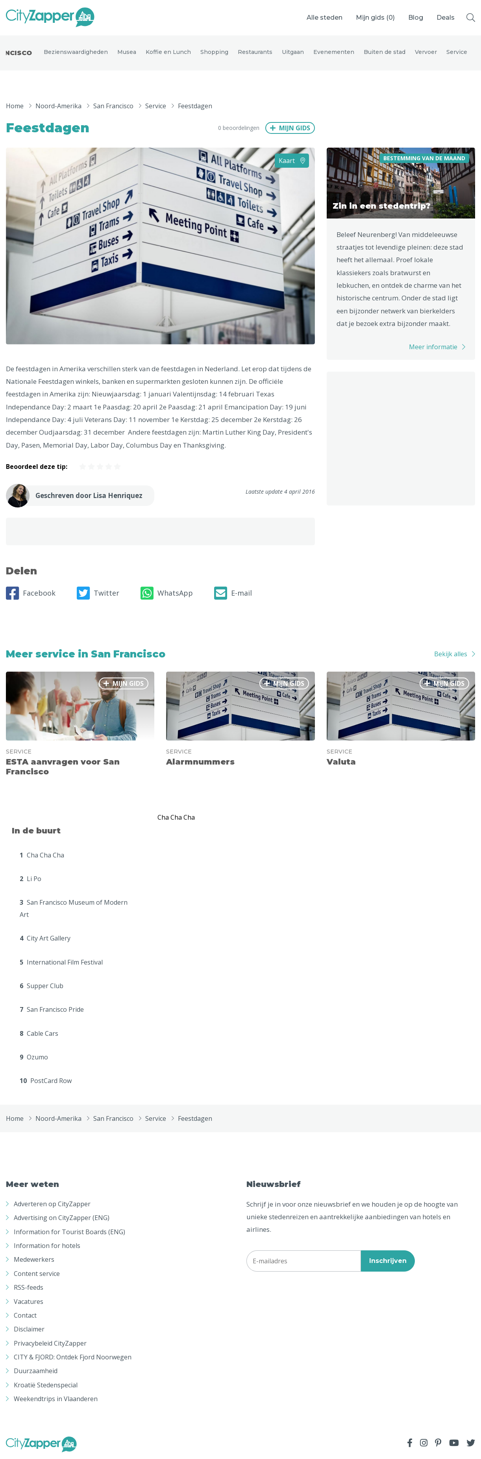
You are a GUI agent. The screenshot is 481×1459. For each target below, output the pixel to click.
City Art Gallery (45, 938)
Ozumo (34, 1057)
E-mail (233, 593)
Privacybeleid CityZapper (50, 1343)
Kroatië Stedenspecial (46, 1385)
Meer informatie (433, 347)
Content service (37, 1273)
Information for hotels (47, 1245)
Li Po (30, 878)
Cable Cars (39, 1033)
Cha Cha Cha (42, 855)
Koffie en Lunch (168, 52)
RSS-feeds (28, 1287)
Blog (415, 17)
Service (456, 52)
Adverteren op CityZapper (52, 1204)
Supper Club (41, 985)
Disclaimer (29, 1329)
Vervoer (426, 52)
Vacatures (28, 1301)
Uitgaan (293, 52)
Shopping (214, 52)
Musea (126, 52)
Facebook (31, 593)
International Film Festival (61, 962)
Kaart (292, 160)
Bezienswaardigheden (76, 52)
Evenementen (333, 52)
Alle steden (324, 17)
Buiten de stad (384, 52)
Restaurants (255, 52)
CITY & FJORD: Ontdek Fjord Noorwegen (72, 1357)
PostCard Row (46, 1081)
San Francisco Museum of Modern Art (74, 908)
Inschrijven (388, 1261)
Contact (25, 1315)
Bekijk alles (450, 654)
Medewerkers (34, 1259)
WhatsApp (167, 593)
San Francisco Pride (52, 1009)
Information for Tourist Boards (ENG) (69, 1232)
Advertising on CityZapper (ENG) (61, 1218)
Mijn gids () (375, 17)
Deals (446, 17)
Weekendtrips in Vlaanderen (56, 1399)
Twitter (98, 593)
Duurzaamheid (35, 1371)
